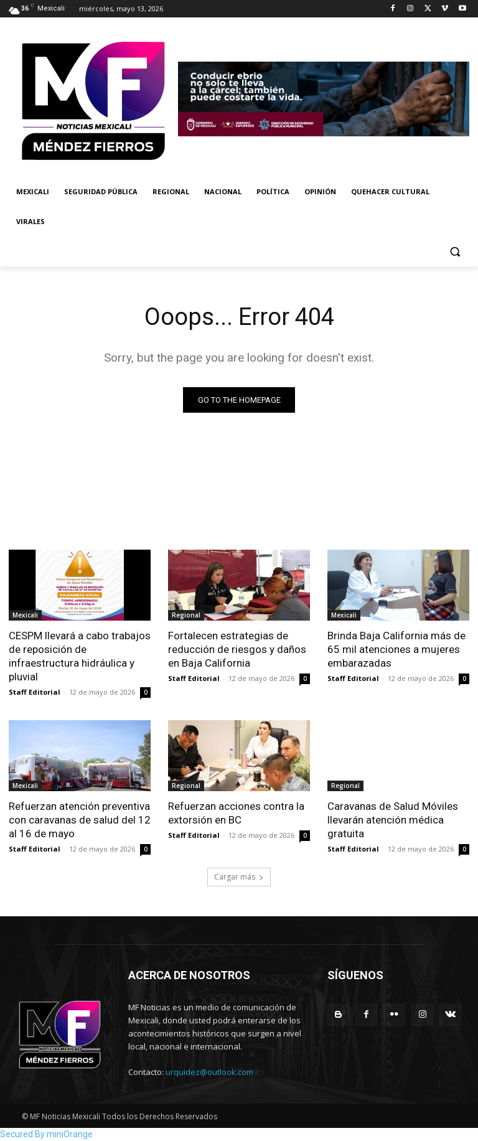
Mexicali (25, 615)
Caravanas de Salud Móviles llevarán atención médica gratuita (392, 820)
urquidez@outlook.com (209, 1072)
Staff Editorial (34, 692)
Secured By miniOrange (46, 1134)
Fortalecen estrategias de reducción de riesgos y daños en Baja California (237, 649)
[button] (454, 251)
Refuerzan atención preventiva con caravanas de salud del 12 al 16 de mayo (80, 820)
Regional (186, 615)
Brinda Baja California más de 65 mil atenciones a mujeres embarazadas (396, 649)
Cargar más (239, 876)
